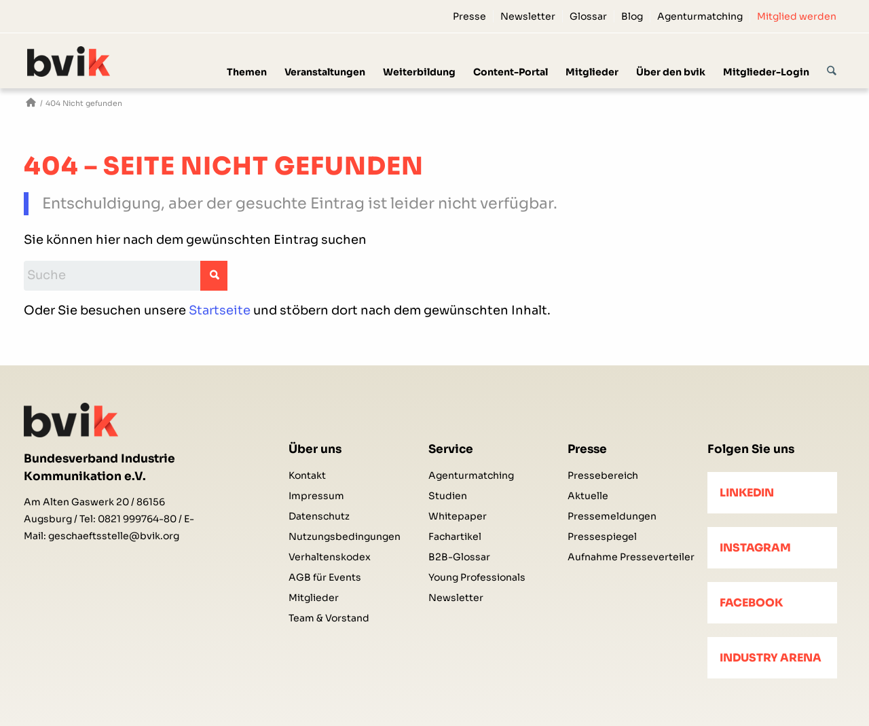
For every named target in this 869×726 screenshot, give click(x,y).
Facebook (751, 603)
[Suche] (832, 60)
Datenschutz (319, 516)
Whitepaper (457, 516)
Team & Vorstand (329, 618)
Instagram (755, 548)
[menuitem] (470, 16)
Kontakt (307, 475)
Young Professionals (476, 577)
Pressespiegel (602, 536)
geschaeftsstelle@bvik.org (113, 536)
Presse (469, 16)
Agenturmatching (700, 16)
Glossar (588, 16)
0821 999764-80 (137, 519)
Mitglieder (314, 598)
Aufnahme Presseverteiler (631, 557)
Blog (632, 16)
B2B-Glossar (459, 557)
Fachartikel (454, 536)
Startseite (220, 310)
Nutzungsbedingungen (345, 536)
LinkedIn (747, 493)
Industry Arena (770, 658)
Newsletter (527, 16)
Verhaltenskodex (330, 557)
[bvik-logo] (85, 61)
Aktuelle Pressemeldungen (612, 506)
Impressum (316, 496)
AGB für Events (325, 577)
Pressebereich (603, 475)
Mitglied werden (796, 16)
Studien (447, 496)
